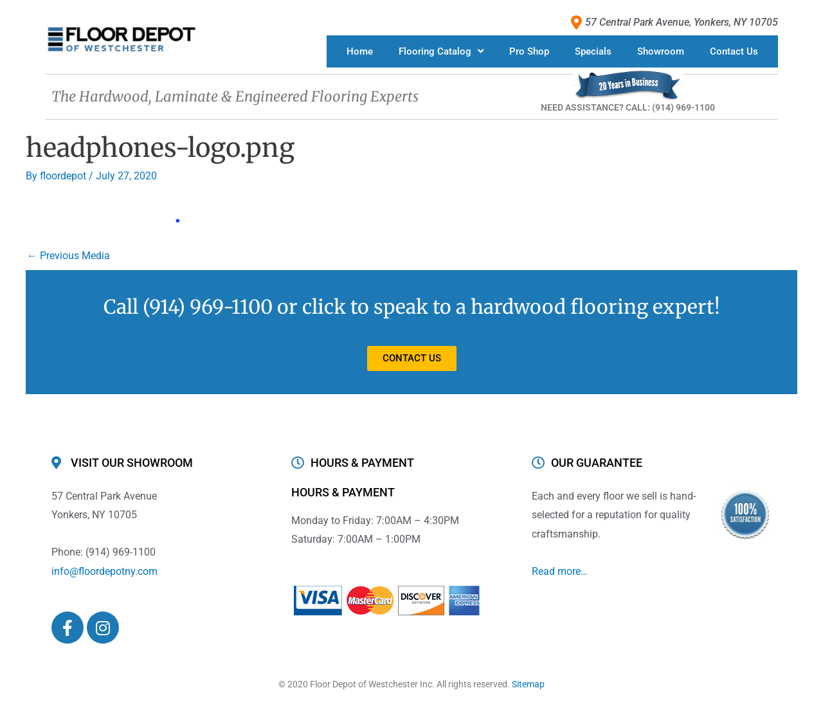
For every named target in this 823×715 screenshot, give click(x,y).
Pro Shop (529, 51)
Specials (593, 51)
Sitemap (528, 684)
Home (360, 51)
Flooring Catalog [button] (441, 51)
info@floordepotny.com (104, 571)
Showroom (660, 51)
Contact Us (734, 51)
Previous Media (68, 255)
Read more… (560, 571)
